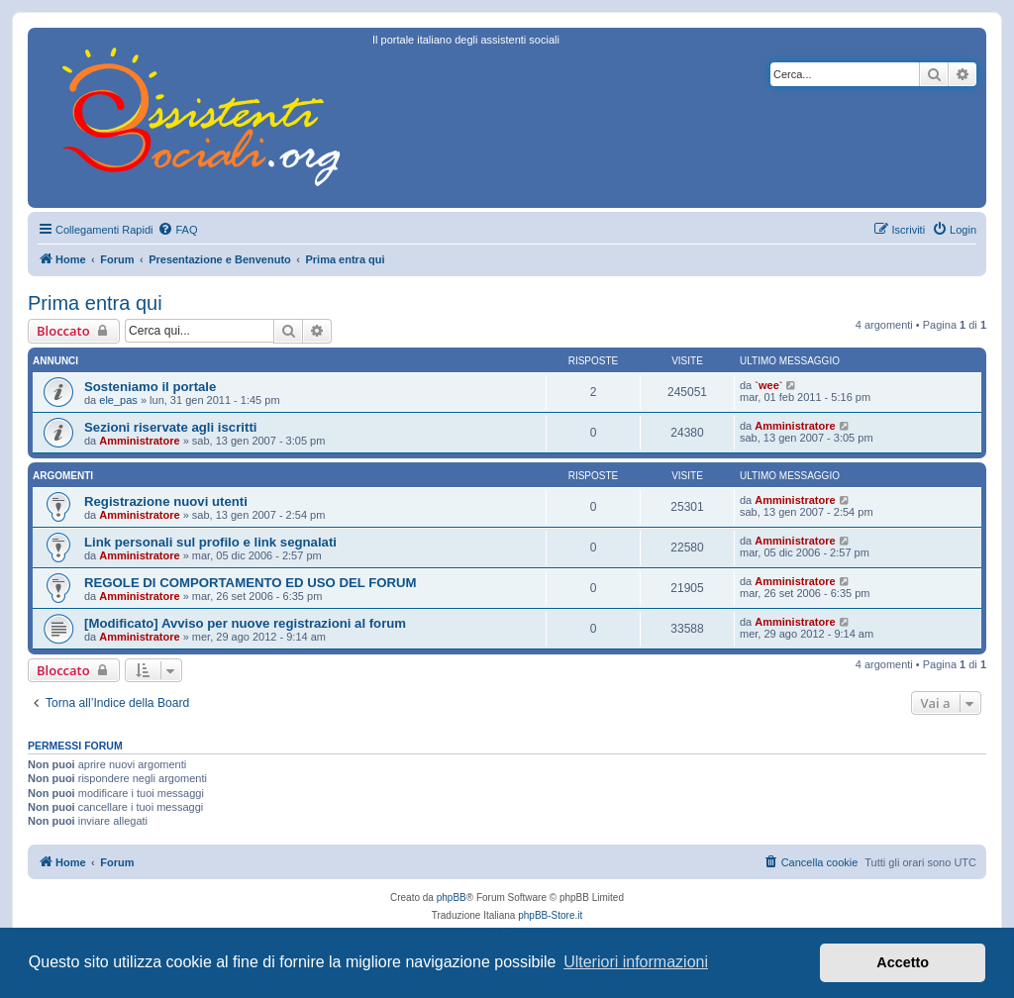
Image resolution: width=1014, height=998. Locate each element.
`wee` (768, 385)
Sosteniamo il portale (150, 386)
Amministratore (139, 441)
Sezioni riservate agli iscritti (170, 427)
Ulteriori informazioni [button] (635, 961)
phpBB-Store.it (550, 915)
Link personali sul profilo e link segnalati (210, 542)
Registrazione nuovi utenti (166, 501)
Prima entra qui (95, 303)
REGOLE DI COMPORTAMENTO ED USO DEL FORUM (250, 582)
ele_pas (118, 400)
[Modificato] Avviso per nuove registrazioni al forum (245, 623)
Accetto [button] (902, 962)
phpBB (451, 897)
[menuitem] (177, 230)
